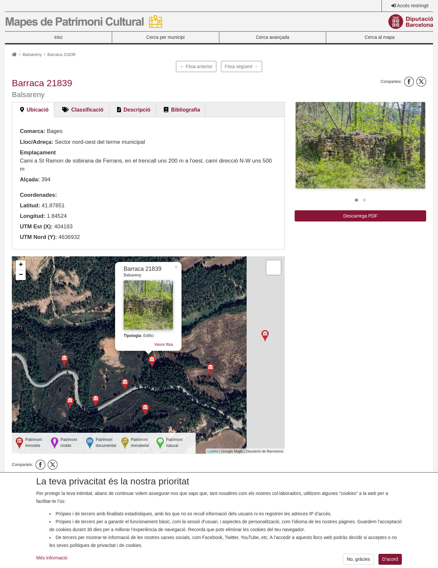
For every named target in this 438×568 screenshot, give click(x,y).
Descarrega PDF (360, 216)
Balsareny (32, 54)
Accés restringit (412, 5)
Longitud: (32, 216)
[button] (360, 145)
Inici (58, 37)
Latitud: (30, 205)
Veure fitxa (163, 344)
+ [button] (21, 265)
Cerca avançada (272, 37)
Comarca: (32, 131)
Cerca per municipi (165, 37)
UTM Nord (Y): (38, 237)
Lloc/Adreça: (36, 142)
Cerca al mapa (380, 37)
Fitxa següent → (241, 66)
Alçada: (30, 179)
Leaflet (212, 451)
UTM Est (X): (36, 226)
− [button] (21, 275)
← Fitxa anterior (196, 66)
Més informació (51, 564)
